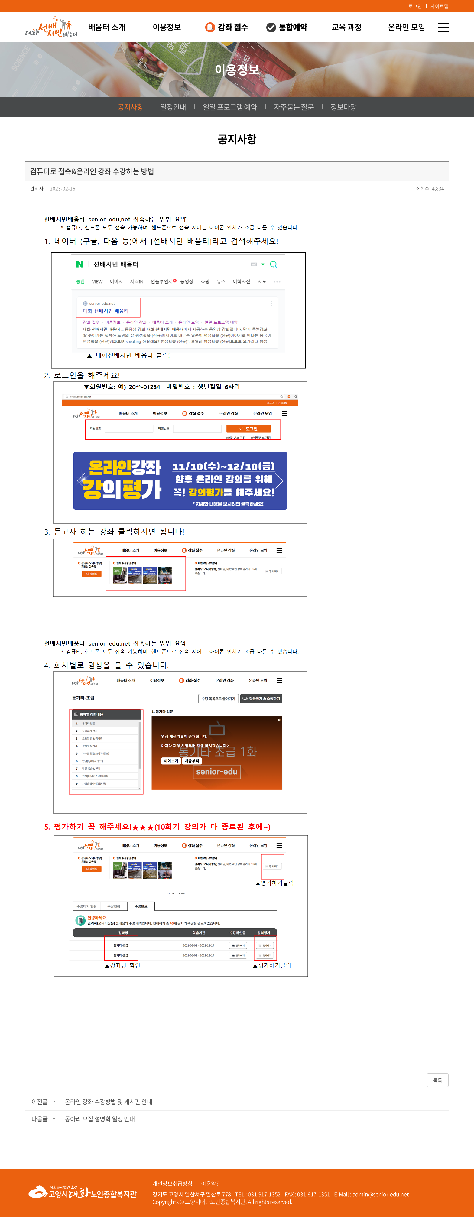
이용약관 (211, 1183)
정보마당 (343, 106)
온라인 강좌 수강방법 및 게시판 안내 (108, 1101)
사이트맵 (439, 6)
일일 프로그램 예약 (230, 106)
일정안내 (173, 106)
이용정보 (167, 27)
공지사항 (130, 106)
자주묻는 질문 (294, 106)
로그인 (415, 6)
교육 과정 (347, 27)
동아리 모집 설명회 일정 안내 (100, 1118)
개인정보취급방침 (172, 1183)
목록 (437, 1080)
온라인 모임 (406, 27)
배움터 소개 (106, 27)
